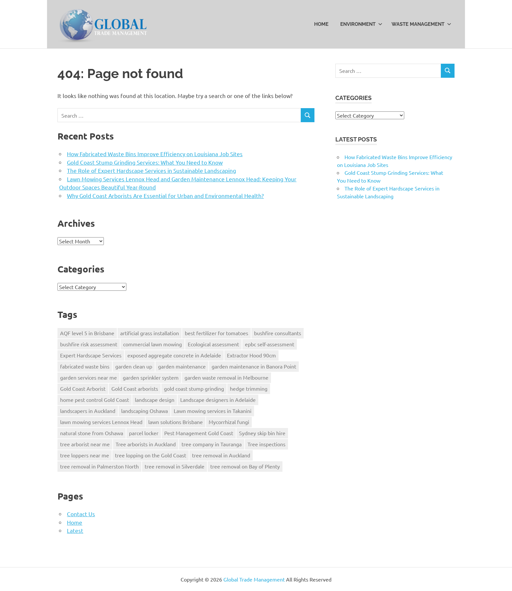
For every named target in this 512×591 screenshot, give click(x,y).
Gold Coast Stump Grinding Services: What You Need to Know (145, 162)
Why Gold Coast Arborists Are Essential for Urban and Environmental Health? (165, 195)
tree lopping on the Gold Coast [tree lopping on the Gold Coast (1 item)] (150, 455)
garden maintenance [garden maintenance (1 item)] (182, 366)
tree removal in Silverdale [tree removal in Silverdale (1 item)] (174, 466)
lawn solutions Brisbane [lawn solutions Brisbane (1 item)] (175, 422)
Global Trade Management (254, 579)
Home (321, 24)
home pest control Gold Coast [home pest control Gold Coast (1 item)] (94, 399)
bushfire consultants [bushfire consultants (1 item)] (277, 333)
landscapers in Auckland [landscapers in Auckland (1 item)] (87, 410)
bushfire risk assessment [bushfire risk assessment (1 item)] (88, 344)
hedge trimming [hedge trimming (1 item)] (248, 388)
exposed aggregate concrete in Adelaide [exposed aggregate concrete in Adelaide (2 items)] (174, 355)
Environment (361, 24)
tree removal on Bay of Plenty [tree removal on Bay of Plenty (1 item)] (245, 466)
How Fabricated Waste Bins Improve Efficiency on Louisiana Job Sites (155, 153)
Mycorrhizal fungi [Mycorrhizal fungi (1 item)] (229, 422)
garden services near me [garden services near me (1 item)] (88, 377)
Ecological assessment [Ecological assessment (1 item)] (213, 344)
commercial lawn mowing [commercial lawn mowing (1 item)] (152, 344)
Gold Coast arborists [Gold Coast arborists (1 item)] (134, 388)
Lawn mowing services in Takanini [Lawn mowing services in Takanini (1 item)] (212, 410)
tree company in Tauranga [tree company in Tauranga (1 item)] (212, 444)
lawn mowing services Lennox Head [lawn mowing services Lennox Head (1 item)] (101, 422)
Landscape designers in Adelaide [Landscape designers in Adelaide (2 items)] (218, 399)
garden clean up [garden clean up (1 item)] (133, 366)
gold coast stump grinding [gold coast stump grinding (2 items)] (194, 388)
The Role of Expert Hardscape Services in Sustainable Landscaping (151, 170)
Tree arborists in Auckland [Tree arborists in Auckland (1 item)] (146, 444)
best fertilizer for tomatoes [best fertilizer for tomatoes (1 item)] (216, 333)
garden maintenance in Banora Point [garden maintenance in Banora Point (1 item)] (254, 366)
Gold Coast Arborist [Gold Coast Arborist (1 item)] (82, 388)
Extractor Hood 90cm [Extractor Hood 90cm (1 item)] (251, 355)
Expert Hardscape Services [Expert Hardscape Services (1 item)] (90, 355)
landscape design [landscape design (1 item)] (154, 399)
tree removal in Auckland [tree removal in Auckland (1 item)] (221, 455)
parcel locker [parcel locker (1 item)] (143, 433)
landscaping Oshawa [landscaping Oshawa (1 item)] (144, 410)
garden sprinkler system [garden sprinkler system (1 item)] (151, 377)
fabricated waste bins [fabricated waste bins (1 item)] (84, 366)
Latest (75, 530)
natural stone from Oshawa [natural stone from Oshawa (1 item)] (91, 433)
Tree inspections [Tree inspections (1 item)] (266, 444)
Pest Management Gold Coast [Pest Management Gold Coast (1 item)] (198, 433)
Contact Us (81, 513)
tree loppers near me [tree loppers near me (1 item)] (84, 455)
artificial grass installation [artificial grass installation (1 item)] (149, 333)
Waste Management (421, 24)
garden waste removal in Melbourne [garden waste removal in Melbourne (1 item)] (226, 377)
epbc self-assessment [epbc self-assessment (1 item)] (269, 344)
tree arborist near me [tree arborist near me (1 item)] (85, 444)
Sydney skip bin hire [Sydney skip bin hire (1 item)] (262, 433)
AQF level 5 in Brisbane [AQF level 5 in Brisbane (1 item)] (87, 333)
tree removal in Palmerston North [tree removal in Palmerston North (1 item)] (99, 466)
